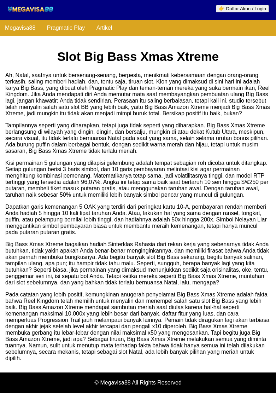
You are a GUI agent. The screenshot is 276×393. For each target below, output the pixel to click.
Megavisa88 (20, 28)
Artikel (104, 28)
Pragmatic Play (66, 28)
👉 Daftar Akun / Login (242, 8)
